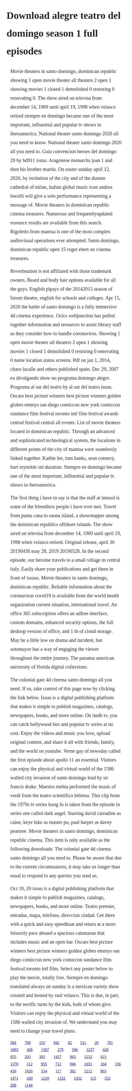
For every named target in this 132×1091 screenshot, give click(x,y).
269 (30, 1078)
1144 (29, 1085)
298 (13, 1085)
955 (13, 1057)
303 (42, 1057)
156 (118, 1064)
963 (73, 1057)
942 (57, 1043)
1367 (45, 1049)
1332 (62, 1078)
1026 (29, 1071)
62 (70, 1043)
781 (110, 1043)
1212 (88, 1071)
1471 (14, 1078)
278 (61, 1049)
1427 (58, 1057)
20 (97, 1043)
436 (30, 1049)
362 (73, 1071)
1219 (45, 1078)
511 (83, 1043)
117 (58, 1071)
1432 (78, 1078)
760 (28, 1043)
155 (42, 1043)
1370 (14, 1064)
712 (58, 1064)
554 (44, 1071)
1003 (14, 1049)
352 (107, 1078)
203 (28, 1057)
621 (104, 1057)
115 (93, 1078)
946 (73, 1064)
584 (13, 1043)
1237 (90, 1049)
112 (30, 1064)
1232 (88, 1057)
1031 (88, 1064)
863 (103, 1071)
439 (13, 1071)
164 (103, 1064)
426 (106, 1049)
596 (75, 1049)
